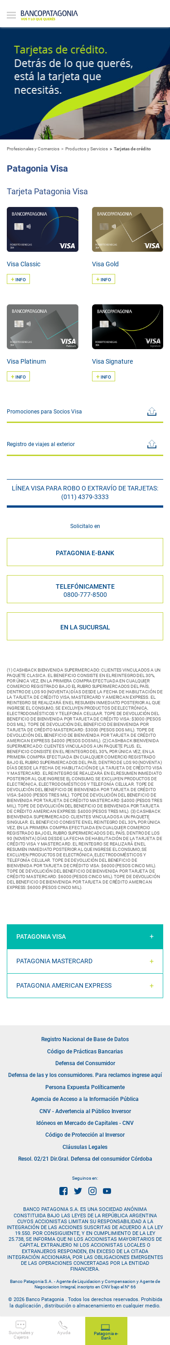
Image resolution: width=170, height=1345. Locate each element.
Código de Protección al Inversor (85, 1135)
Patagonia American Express (64, 985)
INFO (18, 279)
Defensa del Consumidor (85, 1063)
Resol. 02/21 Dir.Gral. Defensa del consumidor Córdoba (85, 1159)
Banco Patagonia (49, 15)
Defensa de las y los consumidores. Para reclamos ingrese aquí (85, 1075)
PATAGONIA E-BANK (85, 553)
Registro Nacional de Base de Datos (85, 1039)
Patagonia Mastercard (54, 961)
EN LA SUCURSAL (85, 627)
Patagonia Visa (41, 936)
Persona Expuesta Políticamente (85, 1087)
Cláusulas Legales (85, 1147)
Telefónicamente (85, 590)
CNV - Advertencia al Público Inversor (85, 1111)
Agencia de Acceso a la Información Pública (85, 1099)
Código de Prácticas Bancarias (85, 1051)
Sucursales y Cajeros (21, 1330)
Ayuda (63, 1328)
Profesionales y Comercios (33, 148)
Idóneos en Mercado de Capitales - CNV (85, 1123)
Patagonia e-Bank (106, 1332)
